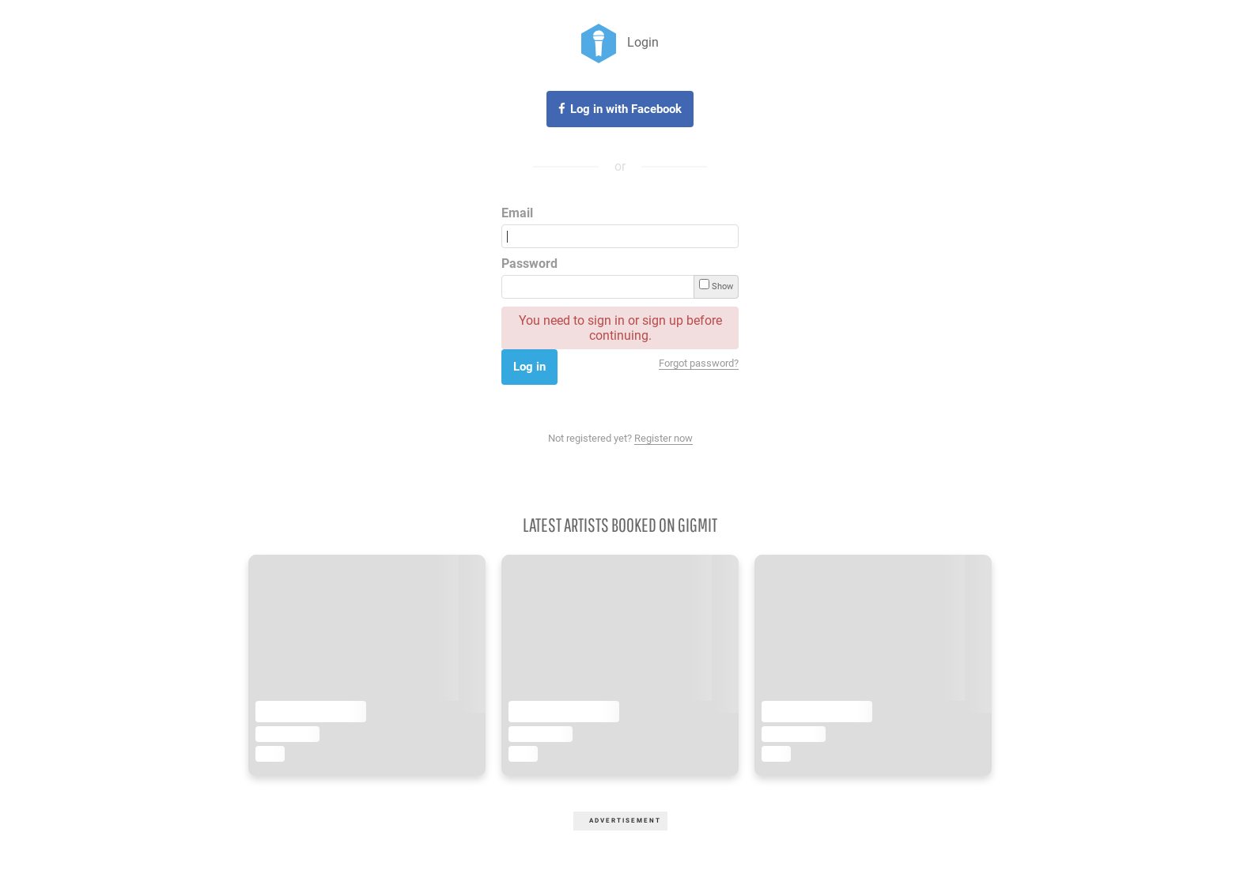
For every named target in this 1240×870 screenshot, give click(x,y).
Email (517, 212)
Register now (663, 438)
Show (716, 285)
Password (529, 263)
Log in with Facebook (626, 109)
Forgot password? (699, 363)
